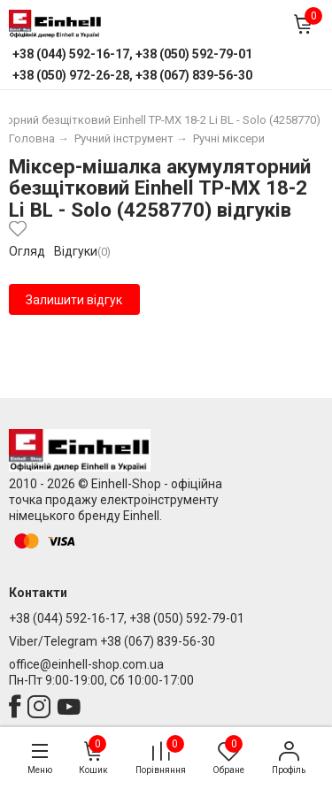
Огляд (27, 251)
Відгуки (75, 251)
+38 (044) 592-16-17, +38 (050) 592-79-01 (126, 618)
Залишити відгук (74, 300)
